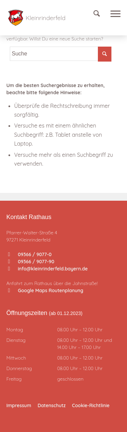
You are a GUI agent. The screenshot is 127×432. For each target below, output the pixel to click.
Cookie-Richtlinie (91, 405)
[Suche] (100, 13)
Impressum (18, 405)
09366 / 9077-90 (31, 262)
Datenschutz (52, 405)
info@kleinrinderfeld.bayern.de (48, 269)
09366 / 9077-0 (30, 254)
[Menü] (114, 13)
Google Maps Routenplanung (45, 290)
